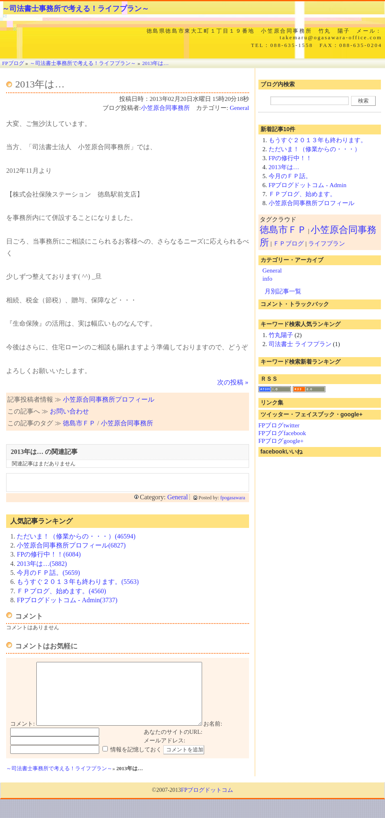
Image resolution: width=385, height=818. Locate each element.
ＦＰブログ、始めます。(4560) (61, 591)
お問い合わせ (69, 411)
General (239, 108)
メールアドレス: (164, 753)
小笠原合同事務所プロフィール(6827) (71, 545)
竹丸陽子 (281, 335)
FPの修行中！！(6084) (48, 554)
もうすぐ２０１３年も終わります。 (318, 140)
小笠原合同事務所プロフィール (108, 399)
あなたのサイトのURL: (173, 744)
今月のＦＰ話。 (290, 176)
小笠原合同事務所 (165, 108)
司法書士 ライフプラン (300, 344)
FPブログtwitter (279, 425)
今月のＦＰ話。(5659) (48, 572)
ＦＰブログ (288, 243)
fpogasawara (232, 498)
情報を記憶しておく (136, 762)
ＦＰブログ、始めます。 (302, 194)
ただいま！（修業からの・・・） (315, 149)
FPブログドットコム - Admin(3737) (67, 600)
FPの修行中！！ (290, 158)
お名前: (212, 736)
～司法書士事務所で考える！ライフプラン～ (75, 8)
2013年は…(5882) (42, 563)
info (267, 278)
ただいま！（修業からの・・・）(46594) (76, 536)
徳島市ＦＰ (79, 423)
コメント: (22, 736)
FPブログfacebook (282, 433)
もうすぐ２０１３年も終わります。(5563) (78, 581)
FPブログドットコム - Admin (308, 185)
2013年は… (284, 167)
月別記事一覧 (283, 291)
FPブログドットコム (207, 802)
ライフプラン (326, 243)
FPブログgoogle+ (281, 441)
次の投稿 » (232, 382)
